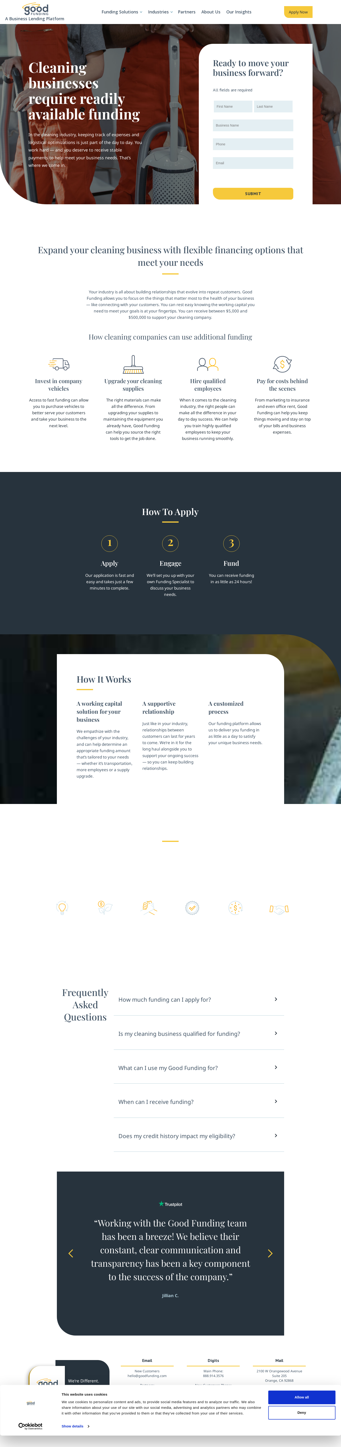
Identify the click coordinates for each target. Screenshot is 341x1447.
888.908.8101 (213, 1390)
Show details (72, 1438)
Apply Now (298, 12)
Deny (302, 1424)
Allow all (302, 1409)
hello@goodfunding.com (147, 1375)
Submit (253, 193)
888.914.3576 (213, 1375)
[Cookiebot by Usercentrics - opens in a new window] (30, 1437)
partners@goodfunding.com (147, 1390)
